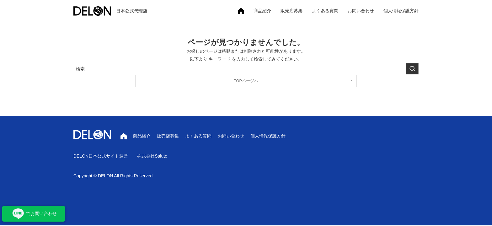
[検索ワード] (246, 68)
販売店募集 (291, 10)
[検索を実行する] (412, 68)
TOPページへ (246, 81)
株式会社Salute (152, 156)
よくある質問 (325, 10)
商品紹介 (262, 10)
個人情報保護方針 (401, 10)
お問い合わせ (361, 10)
